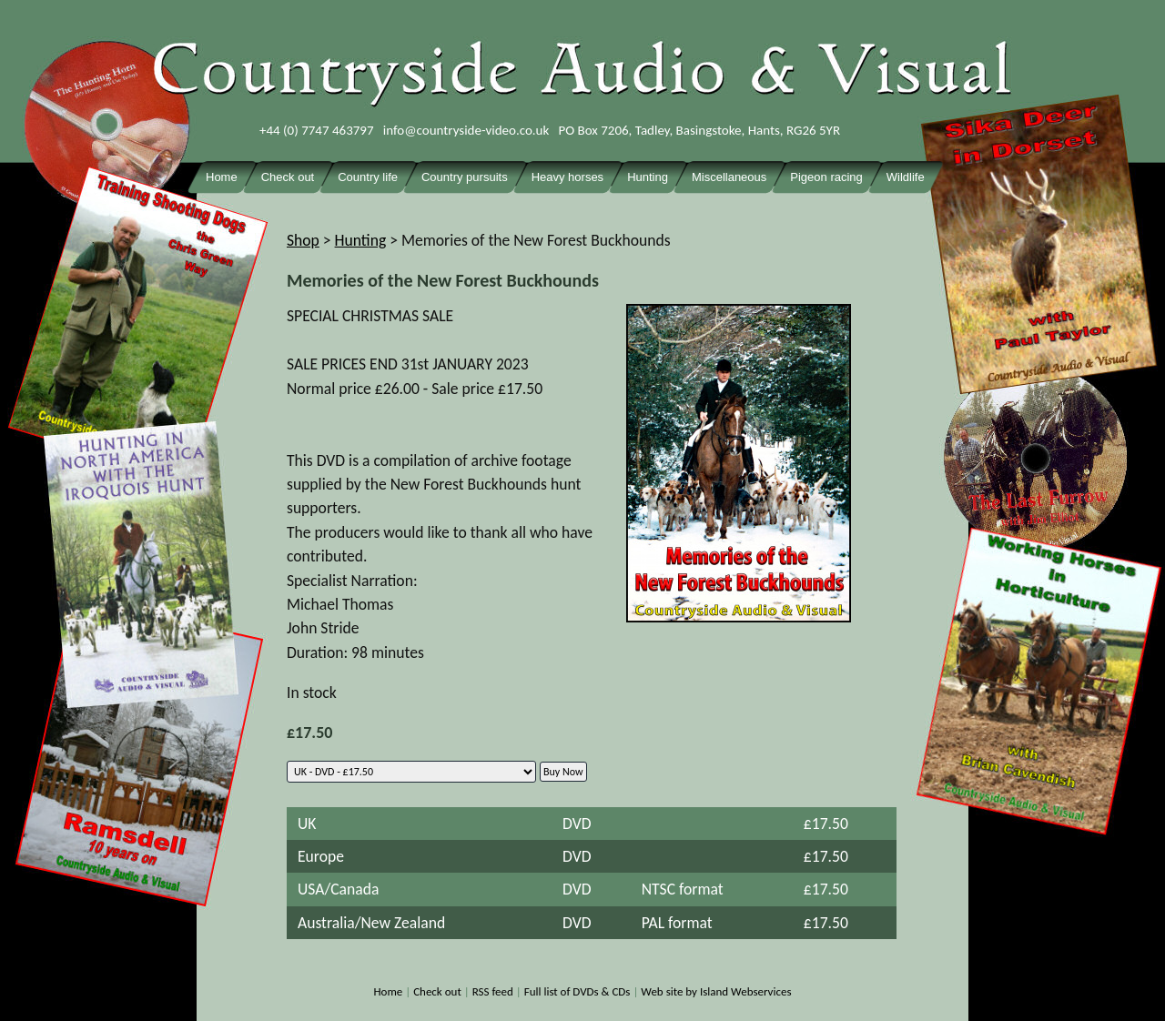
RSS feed (492, 991)
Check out (437, 991)
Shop (303, 240)
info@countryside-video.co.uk (466, 130)
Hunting (361, 240)
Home (387, 991)
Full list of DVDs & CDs (577, 991)
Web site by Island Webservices (716, 991)
